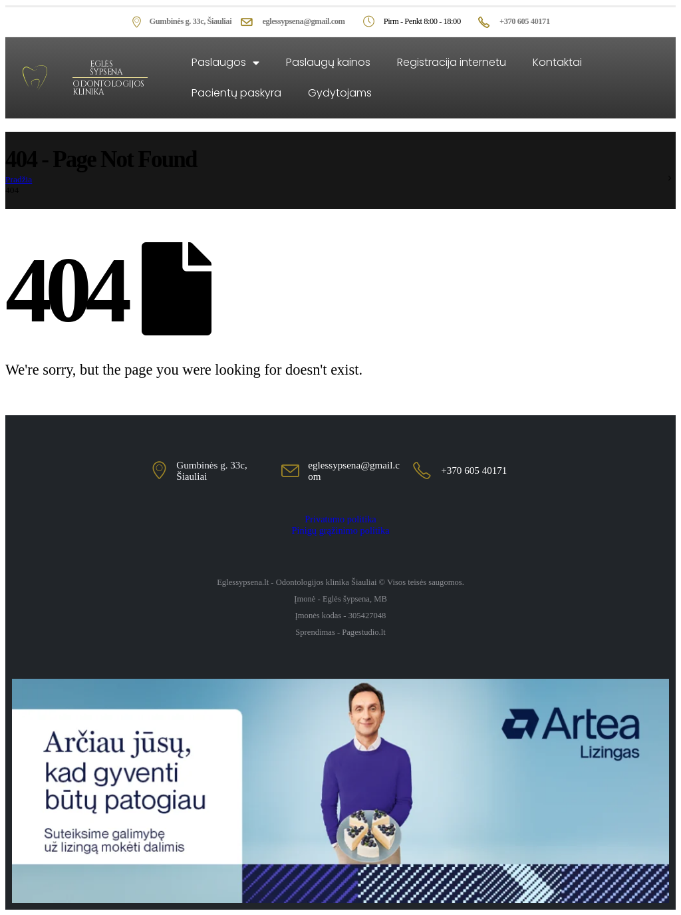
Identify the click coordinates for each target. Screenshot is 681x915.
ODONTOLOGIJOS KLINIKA (108, 88)
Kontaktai (557, 62)
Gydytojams (340, 92)
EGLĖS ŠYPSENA (106, 68)
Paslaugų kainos (328, 62)
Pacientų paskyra (236, 92)
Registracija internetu (451, 62)
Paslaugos (225, 63)
